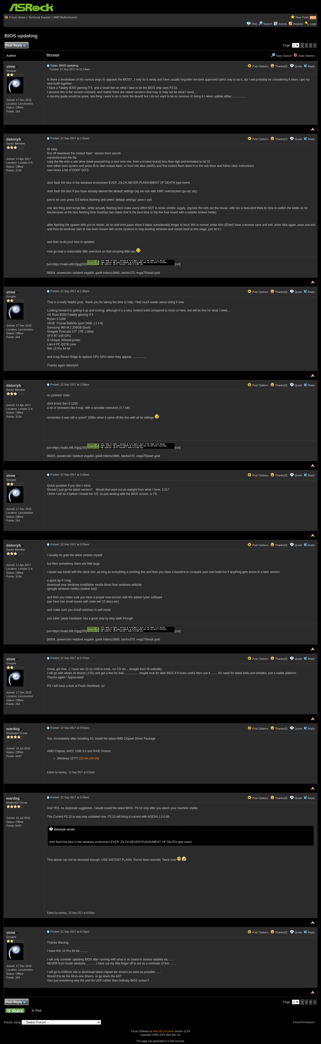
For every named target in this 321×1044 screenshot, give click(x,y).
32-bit (84, 758)
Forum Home (17, 17)
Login (313, 23)
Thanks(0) (278, 66)
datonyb (15, 139)
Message (53, 55)
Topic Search (281, 55)
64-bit (94, 758)
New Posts (302, 17)
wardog (14, 729)
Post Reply (16, 45)
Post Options (258, 66)
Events (280, 23)
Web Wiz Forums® (163, 1031)
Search (267, 23)
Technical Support (39, 17)
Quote (298, 66)
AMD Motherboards (65, 17)
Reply (311, 66)
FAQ (254, 23)
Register (298, 23)
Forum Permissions (305, 1022)
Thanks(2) (278, 139)
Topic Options (304, 55)
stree (12, 66)
